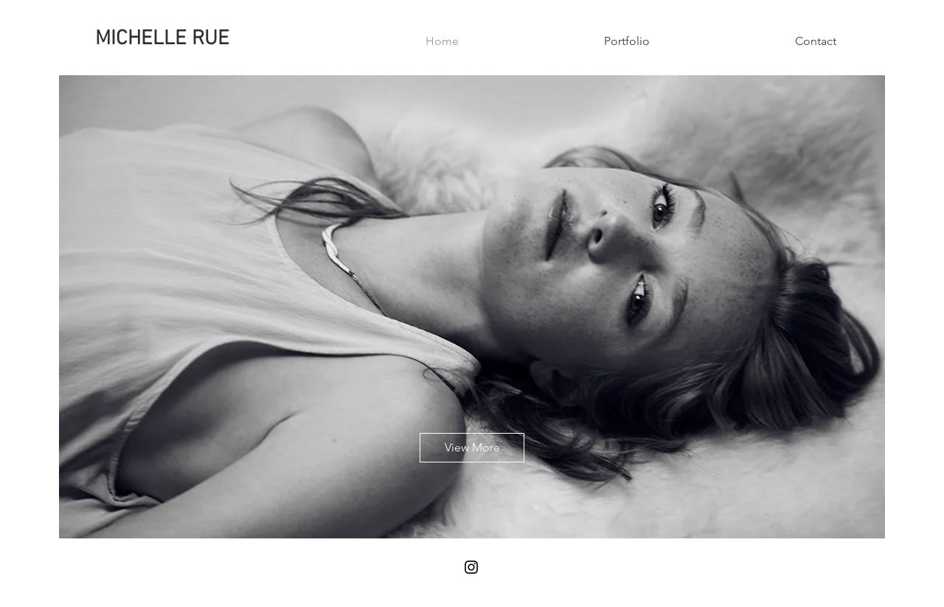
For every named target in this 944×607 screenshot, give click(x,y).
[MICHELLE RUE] (162, 40)
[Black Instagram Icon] (471, 567)
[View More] (472, 447)
